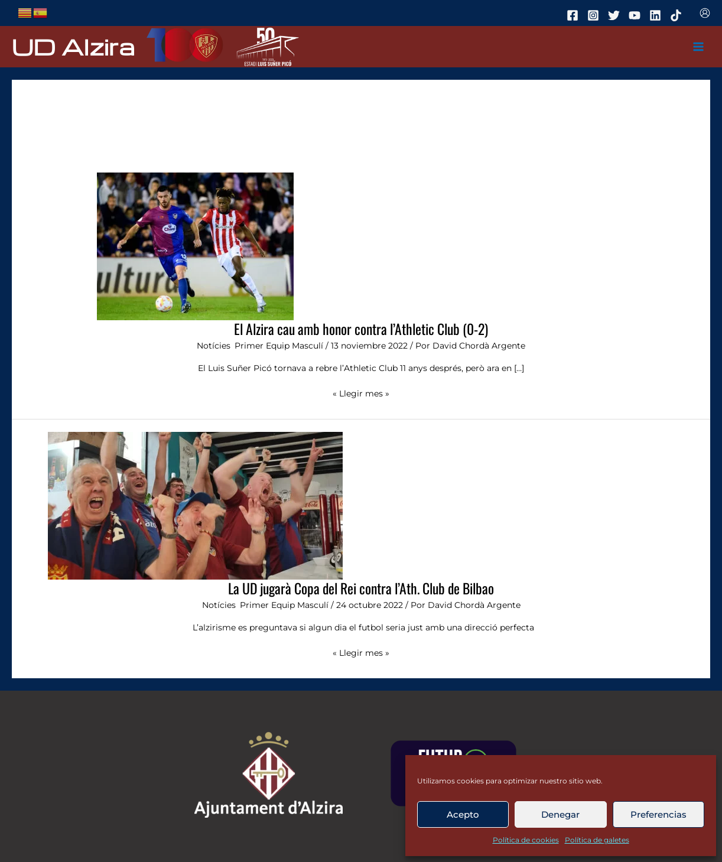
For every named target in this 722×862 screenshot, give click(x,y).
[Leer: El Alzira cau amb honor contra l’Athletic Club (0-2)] (195, 246)
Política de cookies (526, 839)
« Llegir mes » (361, 392)
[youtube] (636, 15)
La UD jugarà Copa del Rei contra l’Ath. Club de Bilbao (361, 588)
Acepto (463, 814)
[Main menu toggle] (699, 47)
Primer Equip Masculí (279, 345)
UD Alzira (73, 46)
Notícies (213, 345)
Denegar (560, 814)
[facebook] (574, 15)
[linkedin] (657, 15)
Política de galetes (597, 839)
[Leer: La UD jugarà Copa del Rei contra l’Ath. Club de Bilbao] (195, 505)
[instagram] (595, 15)
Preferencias (658, 814)
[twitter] (615, 15)
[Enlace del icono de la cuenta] (705, 13)
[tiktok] (677, 15)
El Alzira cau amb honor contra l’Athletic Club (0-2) (361, 328)
